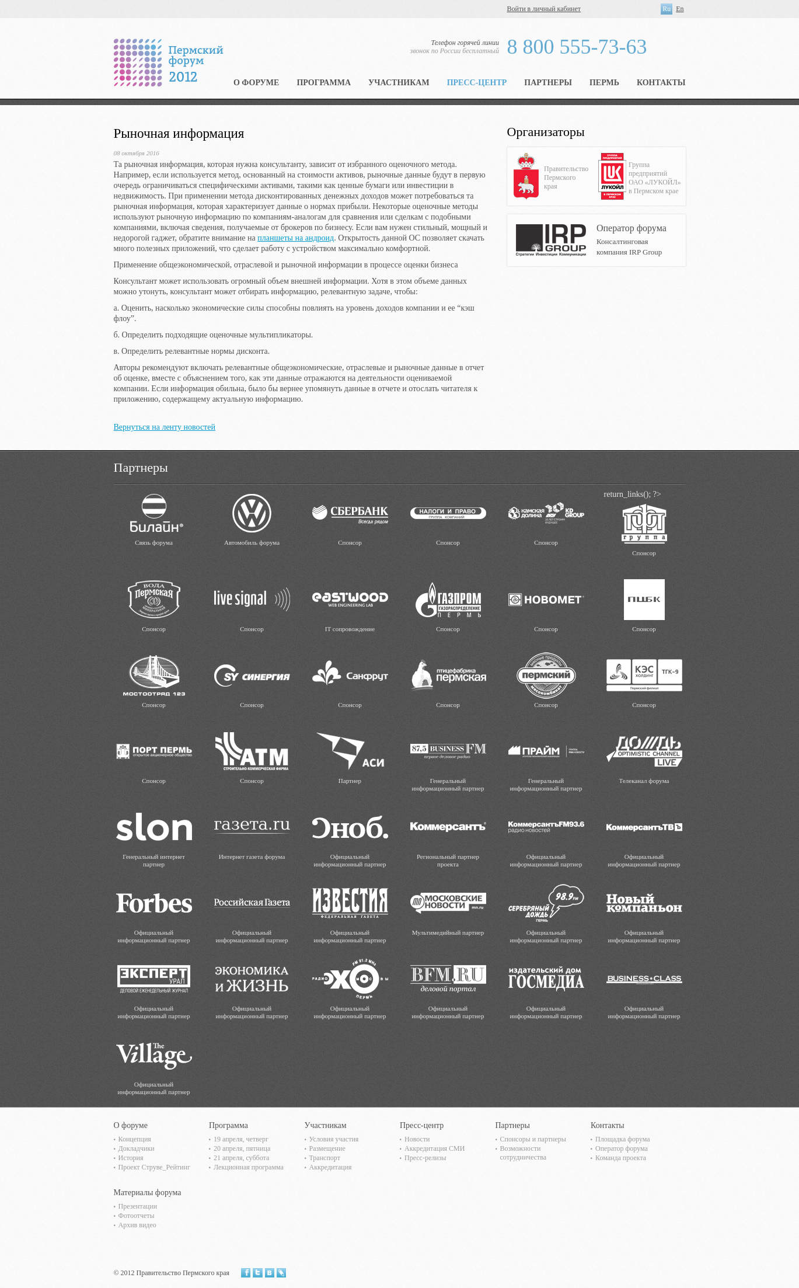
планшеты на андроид (295, 238)
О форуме (256, 82)
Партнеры (548, 82)
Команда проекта (620, 1158)
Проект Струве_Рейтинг (154, 1167)
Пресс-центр (477, 82)
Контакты (661, 82)
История (131, 1158)
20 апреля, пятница (242, 1148)
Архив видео (137, 1225)
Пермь (604, 82)
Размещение (327, 1148)
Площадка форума (622, 1139)
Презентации (138, 1206)
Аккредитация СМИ (434, 1148)
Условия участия (334, 1139)
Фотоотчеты (136, 1216)
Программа (323, 82)
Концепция (134, 1139)
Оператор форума (621, 1148)
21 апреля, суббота (241, 1158)
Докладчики (136, 1148)
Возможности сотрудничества (523, 1152)
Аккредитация (330, 1167)
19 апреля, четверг (241, 1139)
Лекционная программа (249, 1167)
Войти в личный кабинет (544, 9)
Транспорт (324, 1158)
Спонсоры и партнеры (533, 1139)
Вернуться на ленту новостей (164, 427)
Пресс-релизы (425, 1158)
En (679, 9)
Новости (417, 1139)
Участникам (399, 82)
